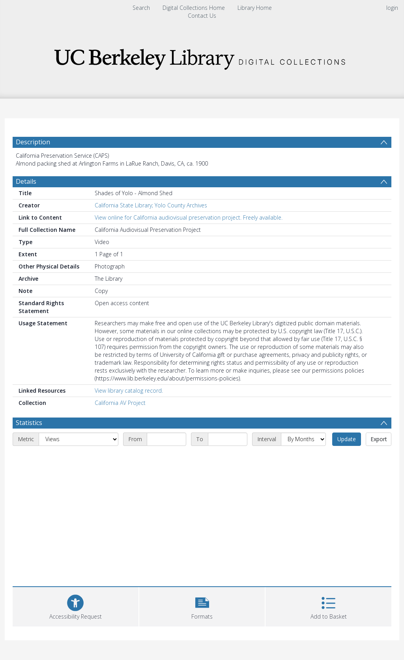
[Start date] (166, 439)
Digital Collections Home (194, 7)
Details (26, 181)
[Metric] (78, 439)
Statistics (29, 422)
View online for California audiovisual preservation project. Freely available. (188, 217)
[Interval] (303, 439)
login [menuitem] (392, 7)
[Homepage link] (202, 57)
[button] (202, 606)
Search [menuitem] (141, 7)
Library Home (255, 7)
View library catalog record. (129, 390)
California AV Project (120, 402)
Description (33, 142)
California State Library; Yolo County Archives (151, 205)
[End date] (227, 439)
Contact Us (202, 15)
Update (346, 439)
